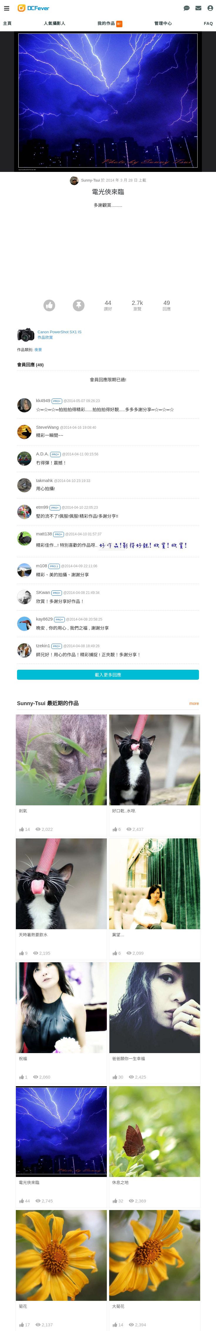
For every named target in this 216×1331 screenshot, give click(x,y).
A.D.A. (42, 453)
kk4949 (43, 400)
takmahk (44, 480)
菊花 (23, 1306)
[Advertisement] (108, 256)
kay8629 (44, 618)
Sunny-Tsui (85, 180)
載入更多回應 (108, 674)
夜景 (38, 350)
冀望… (118, 934)
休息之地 (120, 1182)
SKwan (43, 592)
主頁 (7, 23)
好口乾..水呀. (124, 811)
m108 (41, 565)
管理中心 (163, 23)
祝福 (23, 1058)
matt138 (44, 533)
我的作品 (109, 24)
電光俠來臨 (29, 1182)
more (194, 703)
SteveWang (47, 427)
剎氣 (23, 811)
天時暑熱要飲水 (33, 934)
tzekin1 (43, 645)
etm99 (42, 507)
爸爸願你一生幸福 (128, 1058)
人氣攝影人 (54, 23)
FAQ (208, 23)
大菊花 (118, 1306)
